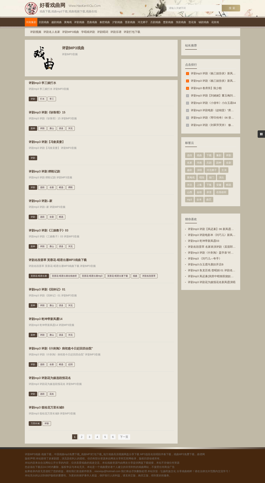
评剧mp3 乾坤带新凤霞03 (203, 240)
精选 (61, 186)
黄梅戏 (68, 22)
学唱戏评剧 (88, 31)
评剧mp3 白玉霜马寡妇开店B (205, 264)
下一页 (124, 436)
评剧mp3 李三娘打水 (42, 82)
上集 (199, 184)
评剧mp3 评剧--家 (40, 200)
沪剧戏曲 (117, 22)
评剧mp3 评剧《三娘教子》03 (48, 229)
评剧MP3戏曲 (70, 31)
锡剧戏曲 (204, 22)
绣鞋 (70, 186)
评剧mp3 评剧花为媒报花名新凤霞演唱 (211, 282)
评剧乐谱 (115, 31)
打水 (42, 98)
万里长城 (35, 422)
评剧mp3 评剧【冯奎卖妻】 (47, 141)
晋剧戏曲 (130, 22)
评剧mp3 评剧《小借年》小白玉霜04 (213, 102)
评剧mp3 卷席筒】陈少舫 (206, 88)
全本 (199, 199)
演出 (221, 177)
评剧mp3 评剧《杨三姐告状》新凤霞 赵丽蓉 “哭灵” (222, 80)
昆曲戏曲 (92, 22)
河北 (70, 127)
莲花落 (192, 22)
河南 (199, 162)
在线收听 (221, 192)
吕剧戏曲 (155, 22)
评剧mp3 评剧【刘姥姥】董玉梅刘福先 (214, 95)
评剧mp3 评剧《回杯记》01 (47, 288)
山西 (189, 192)
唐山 (52, 127)
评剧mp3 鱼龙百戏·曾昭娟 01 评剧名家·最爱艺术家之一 (221, 270)
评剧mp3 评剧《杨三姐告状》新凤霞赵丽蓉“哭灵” (221, 73)
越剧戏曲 (56, 22)
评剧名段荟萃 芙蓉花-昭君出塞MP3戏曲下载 (58, 259)
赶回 (70, 363)
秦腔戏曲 (105, 22)
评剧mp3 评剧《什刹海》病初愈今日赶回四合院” (61, 347)
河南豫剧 (31, 22)
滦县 (61, 127)
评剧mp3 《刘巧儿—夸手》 (205, 258)
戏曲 (135, 275)
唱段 (201, 177)
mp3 (189, 199)
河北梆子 (143, 22)
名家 (189, 162)
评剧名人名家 (51, 31)
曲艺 (208, 199)
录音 (209, 192)
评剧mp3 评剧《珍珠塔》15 (47, 111)
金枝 (199, 192)
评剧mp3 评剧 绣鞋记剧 (44, 170)
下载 (209, 155)
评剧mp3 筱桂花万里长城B (46, 406)
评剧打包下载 (132, 31)
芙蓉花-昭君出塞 (39, 275)
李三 (52, 98)
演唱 (199, 170)
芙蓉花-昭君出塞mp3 (92, 275)
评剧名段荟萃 (149, 275)
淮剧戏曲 (181, 22)
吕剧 (209, 162)
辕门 (211, 177)
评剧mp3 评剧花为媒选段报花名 (50, 377)
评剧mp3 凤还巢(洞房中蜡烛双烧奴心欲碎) (214, 276)
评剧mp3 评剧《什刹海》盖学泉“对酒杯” (212, 252)
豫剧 (218, 155)
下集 (209, 184)
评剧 (33, 98)
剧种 (33, 127)
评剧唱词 (102, 31)
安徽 (218, 184)
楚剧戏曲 (168, 22)
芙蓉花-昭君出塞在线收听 (64, 275)
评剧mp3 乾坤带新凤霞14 (45, 318)
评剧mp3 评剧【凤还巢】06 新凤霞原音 (212, 229)
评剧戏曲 (79, 22)
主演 (224, 170)
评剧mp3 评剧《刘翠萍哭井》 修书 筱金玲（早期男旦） (225, 125)
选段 (42, 186)
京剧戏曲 (44, 22)
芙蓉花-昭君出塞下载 (117, 275)
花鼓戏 (215, 22)
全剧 (52, 186)
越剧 (189, 170)
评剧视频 (35, 31)
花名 (52, 393)
